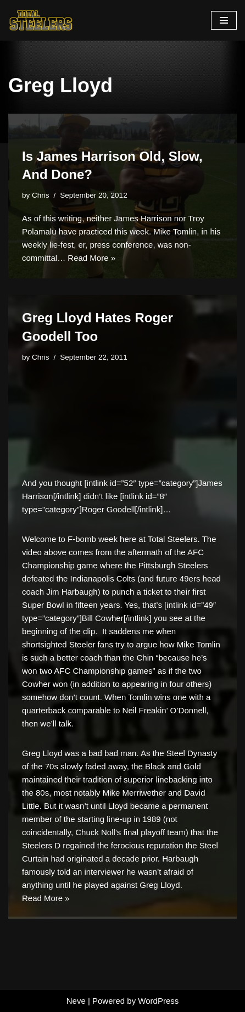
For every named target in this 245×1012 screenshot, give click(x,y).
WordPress (158, 1000)
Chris (40, 195)
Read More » (91, 257)
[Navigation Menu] (224, 20)
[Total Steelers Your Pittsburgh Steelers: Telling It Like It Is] (41, 20)
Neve (76, 1000)
